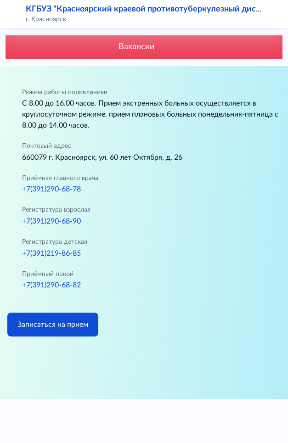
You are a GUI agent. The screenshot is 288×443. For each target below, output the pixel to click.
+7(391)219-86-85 (51, 253)
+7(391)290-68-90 (51, 221)
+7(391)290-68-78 (51, 189)
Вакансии (144, 47)
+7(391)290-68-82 (51, 285)
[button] (275, 13)
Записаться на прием (52, 324)
